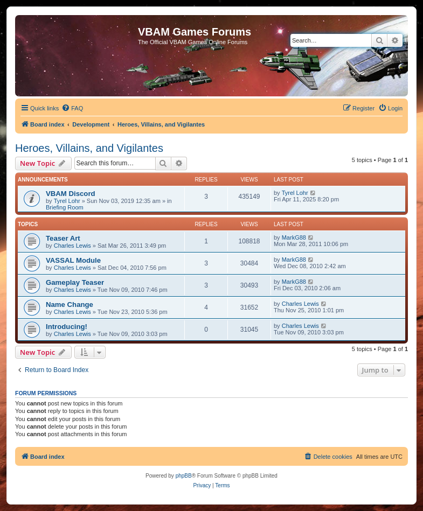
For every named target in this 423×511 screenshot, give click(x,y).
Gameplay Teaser (75, 282)
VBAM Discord (70, 194)
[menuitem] (72, 108)
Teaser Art (63, 238)
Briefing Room (65, 207)
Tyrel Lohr (67, 201)
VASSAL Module (73, 260)
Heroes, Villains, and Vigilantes (89, 148)
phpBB (184, 476)
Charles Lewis (72, 245)
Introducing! (66, 327)
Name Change (69, 304)
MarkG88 (294, 237)
